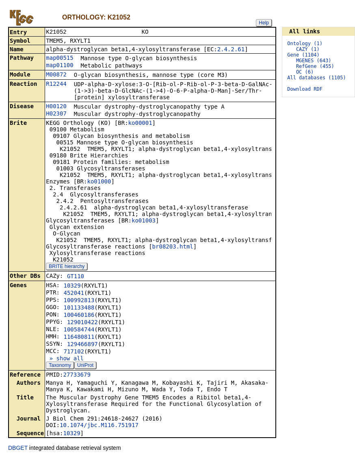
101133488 (78, 308)
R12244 (56, 84)
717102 (73, 352)
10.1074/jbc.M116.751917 (99, 426)
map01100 (59, 66)
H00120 (56, 107)
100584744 (78, 330)
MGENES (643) (313, 60)
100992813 (78, 301)
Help (264, 23)
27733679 (76, 375)
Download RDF (305, 89)
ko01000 (99, 182)
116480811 (78, 337)
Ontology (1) (305, 43)
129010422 (82, 323)
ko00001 (140, 123)
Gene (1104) (303, 55)
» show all (65, 359)
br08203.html (172, 247)
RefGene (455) (315, 66)
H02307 (56, 114)
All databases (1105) (316, 78)
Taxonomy (60, 366)
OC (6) (305, 72)
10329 (71, 286)
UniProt (85, 366)
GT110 (75, 277)
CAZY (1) (308, 49)
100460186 (78, 315)
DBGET (18, 448)
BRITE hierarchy (66, 267)
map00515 (59, 58)
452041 (73, 293)
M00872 (56, 75)
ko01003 (144, 221)
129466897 (82, 345)
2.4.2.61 (231, 50)
